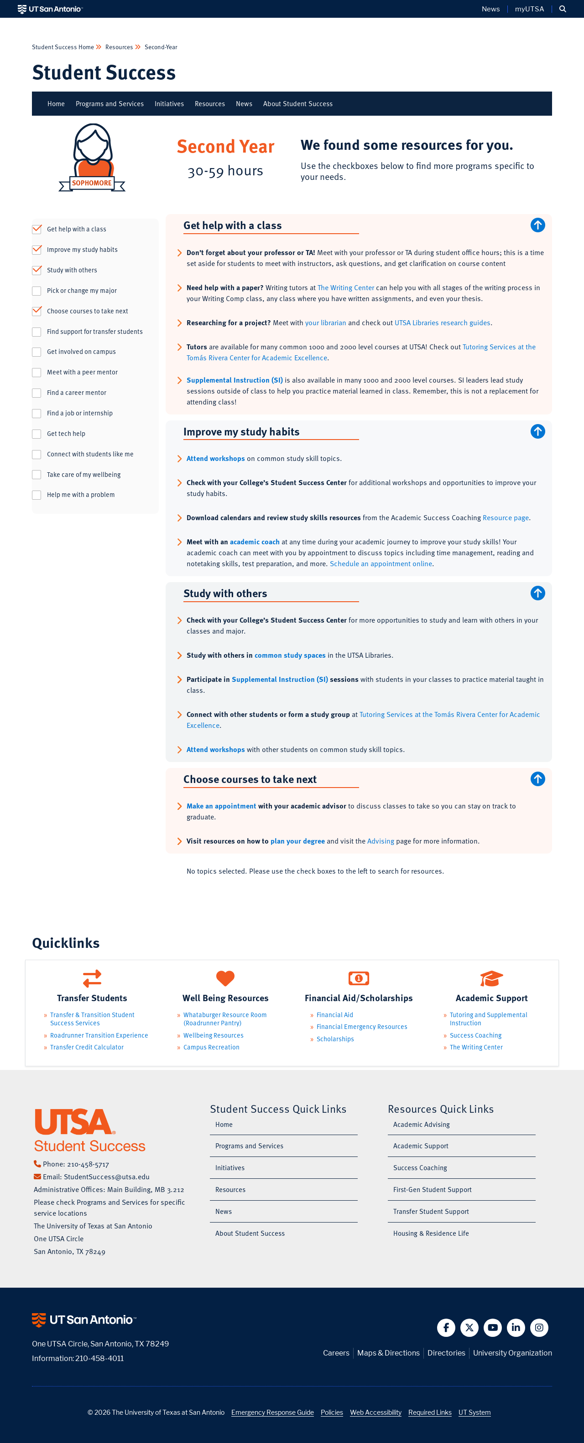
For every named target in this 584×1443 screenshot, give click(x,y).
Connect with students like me (90, 454)
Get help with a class (76, 229)
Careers (336, 1353)
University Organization (512, 1353)
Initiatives (169, 103)
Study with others (72, 270)
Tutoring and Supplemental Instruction (488, 1019)
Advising (380, 840)
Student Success (104, 71)
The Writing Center (346, 287)
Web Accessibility (376, 1412)
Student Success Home (63, 46)
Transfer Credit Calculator (87, 1047)
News (244, 103)
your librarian (325, 322)
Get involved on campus (81, 351)
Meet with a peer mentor (82, 372)
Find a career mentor (76, 392)
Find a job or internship (80, 413)
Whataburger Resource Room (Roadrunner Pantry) (225, 1019)
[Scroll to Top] (540, 225)
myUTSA (529, 9)
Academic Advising (421, 1124)
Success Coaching (475, 1035)
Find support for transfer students (95, 331)
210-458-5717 (88, 1163)
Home (56, 103)
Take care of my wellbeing (83, 474)
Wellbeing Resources (213, 1035)
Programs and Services (110, 103)
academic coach (255, 541)
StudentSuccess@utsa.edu (107, 1176)
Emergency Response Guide (272, 1412)
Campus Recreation (211, 1047)
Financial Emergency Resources (362, 1026)
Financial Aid (335, 1014)
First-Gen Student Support (432, 1189)
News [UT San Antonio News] (491, 9)
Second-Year (160, 46)
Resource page (506, 517)
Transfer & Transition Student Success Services (92, 1019)
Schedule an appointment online (381, 563)
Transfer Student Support (431, 1211)
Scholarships (335, 1039)
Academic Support (420, 1146)
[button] (562, 9)
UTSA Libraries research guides (442, 322)
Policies (332, 1412)
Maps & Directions (388, 1353)
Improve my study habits (82, 249)
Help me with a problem (81, 494)
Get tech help (66, 433)
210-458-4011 (99, 1358)
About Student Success (298, 103)
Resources (119, 46)
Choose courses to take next (87, 311)
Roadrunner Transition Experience (99, 1035)
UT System (475, 1412)
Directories (446, 1353)
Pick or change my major (82, 290)
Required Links (430, 1412)
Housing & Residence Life (431, 1233)
